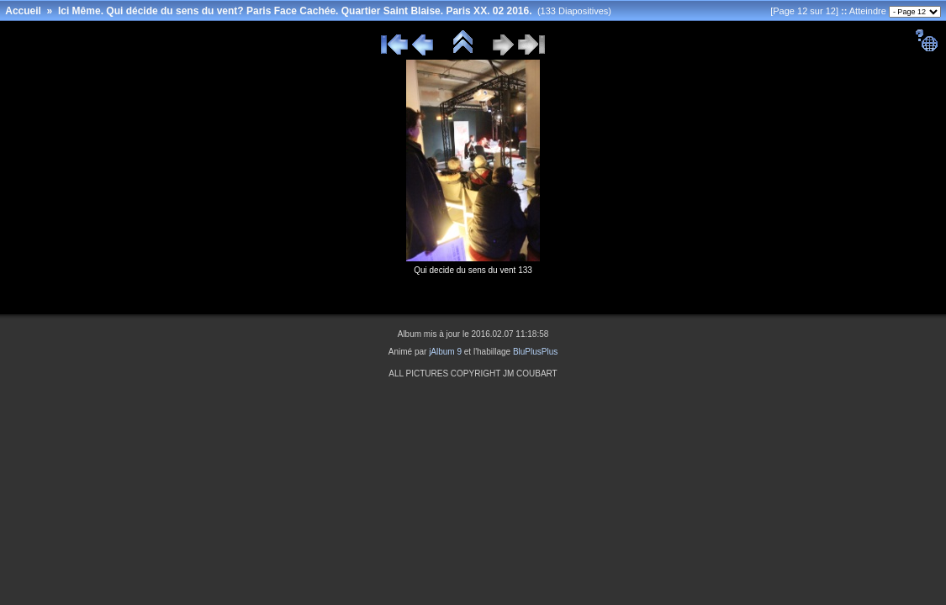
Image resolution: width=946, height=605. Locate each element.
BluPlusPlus (535, 351)
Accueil (23, 11)
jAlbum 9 (445, 351)
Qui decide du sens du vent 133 (473, 270)
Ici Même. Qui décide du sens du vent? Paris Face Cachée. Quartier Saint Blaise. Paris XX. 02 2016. (295, 11)
